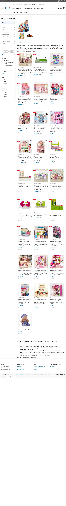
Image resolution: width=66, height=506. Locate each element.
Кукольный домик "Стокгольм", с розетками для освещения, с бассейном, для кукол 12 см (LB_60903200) (24, 243)
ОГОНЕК (5, 96)
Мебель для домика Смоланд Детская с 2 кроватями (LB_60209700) (56, 157)
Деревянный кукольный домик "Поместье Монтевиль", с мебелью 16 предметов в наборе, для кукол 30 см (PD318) (41, 158)
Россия (5, 79)
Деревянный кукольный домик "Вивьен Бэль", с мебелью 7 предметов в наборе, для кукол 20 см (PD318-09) (41, 129)
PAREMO (5, 94)
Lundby (5, 92)
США (5, 81)
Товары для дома (33, 4)
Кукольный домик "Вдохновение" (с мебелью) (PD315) (56, 99)
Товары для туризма (17, 12)
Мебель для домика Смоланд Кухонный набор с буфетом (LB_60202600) (24, 186)
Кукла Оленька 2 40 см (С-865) (24, 329)
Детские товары (42, 4)
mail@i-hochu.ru (5, 367)
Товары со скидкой (17, 4)
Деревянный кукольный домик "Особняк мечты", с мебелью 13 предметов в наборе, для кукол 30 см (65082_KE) (57, 243)
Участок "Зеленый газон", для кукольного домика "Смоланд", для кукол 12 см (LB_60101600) (40, 71)
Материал (4, 58)
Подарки (26, 12)
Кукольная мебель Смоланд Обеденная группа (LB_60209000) (41, 214)
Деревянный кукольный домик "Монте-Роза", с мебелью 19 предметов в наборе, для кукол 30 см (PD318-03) (57, 129)
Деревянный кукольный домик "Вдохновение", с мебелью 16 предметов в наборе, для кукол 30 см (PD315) (57, 301)
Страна (3, 77)
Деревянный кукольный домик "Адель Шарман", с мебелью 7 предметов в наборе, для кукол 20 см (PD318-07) (25, 100)
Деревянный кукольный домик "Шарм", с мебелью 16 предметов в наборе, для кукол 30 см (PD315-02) (25, 301)
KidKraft (5, 90)
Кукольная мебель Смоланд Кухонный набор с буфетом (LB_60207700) (55, 215)
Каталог (4, 22)
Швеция (5, 83)
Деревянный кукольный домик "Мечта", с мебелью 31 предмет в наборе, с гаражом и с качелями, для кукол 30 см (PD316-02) (25, 272)
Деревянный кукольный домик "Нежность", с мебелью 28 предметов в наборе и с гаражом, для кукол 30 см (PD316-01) (57, 272)
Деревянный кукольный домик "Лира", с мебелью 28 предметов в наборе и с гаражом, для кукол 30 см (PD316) (41, 243)
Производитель (5, 88)
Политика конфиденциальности (39, 366)
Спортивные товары (17, 8)
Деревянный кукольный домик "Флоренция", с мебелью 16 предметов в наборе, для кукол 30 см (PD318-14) (57, 71)
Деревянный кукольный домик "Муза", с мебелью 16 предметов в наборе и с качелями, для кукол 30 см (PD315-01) (41, 272)
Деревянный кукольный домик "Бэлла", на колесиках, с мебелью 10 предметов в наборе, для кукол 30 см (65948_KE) (25, 71)
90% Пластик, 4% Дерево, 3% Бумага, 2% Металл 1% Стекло (9, 66)
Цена (3, 49)
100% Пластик (6, 60)
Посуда (25, 4)
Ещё (3, 73)
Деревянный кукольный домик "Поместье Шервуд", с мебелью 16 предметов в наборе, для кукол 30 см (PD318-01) (25, 158)
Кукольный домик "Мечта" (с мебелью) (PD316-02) (24, 128)
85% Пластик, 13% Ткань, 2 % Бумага (9, 63)
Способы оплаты (20, 367)
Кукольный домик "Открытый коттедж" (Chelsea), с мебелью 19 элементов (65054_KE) (41, 100)
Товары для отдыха (38, 8)
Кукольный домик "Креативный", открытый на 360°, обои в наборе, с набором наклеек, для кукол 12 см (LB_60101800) (41, 187)
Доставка (19, 366)
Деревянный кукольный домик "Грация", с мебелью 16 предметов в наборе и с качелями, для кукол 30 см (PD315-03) (40, 302)
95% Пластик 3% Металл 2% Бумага (9, 71)
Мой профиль (52, 366)
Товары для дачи (28, 8)
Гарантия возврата (20, 369)
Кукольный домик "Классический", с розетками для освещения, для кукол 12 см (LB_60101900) (57, 186)
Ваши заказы (52, 367)
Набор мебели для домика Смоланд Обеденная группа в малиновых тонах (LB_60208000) (25, 215)
